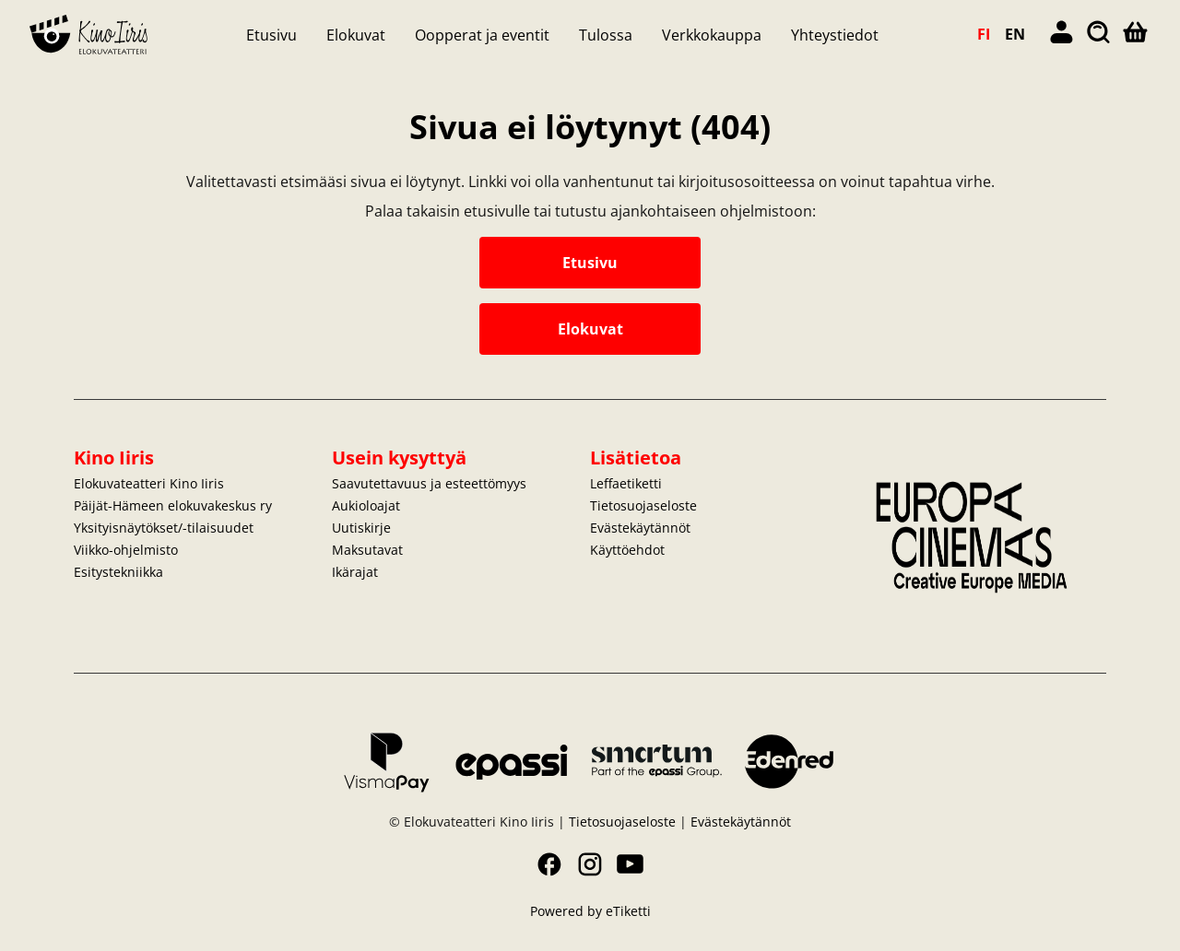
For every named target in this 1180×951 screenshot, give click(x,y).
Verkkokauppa (711, 35)
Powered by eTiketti (590, 911)
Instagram (590, 864)
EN (1015, 34)
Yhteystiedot (835, 35)
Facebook (549, 864)
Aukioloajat (366, 505)
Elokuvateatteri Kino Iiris (149, 483)
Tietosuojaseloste (643, 505)
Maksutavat (367, 549)
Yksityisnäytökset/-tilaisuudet (164, 527)
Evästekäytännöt (640, 527)
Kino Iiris (114, 457)
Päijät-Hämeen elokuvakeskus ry (173, 505)
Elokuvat (355, 35)
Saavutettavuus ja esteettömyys (429, 483)
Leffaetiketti (626, 483)
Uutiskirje (361, 527)
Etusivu (271, 35)
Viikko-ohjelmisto (126, 549)
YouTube (630, 864)
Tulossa (605, 35)
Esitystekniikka (118, 572)
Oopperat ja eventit (482, 35)
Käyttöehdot (627, 549)
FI (983, 34)
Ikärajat (355, 572)
